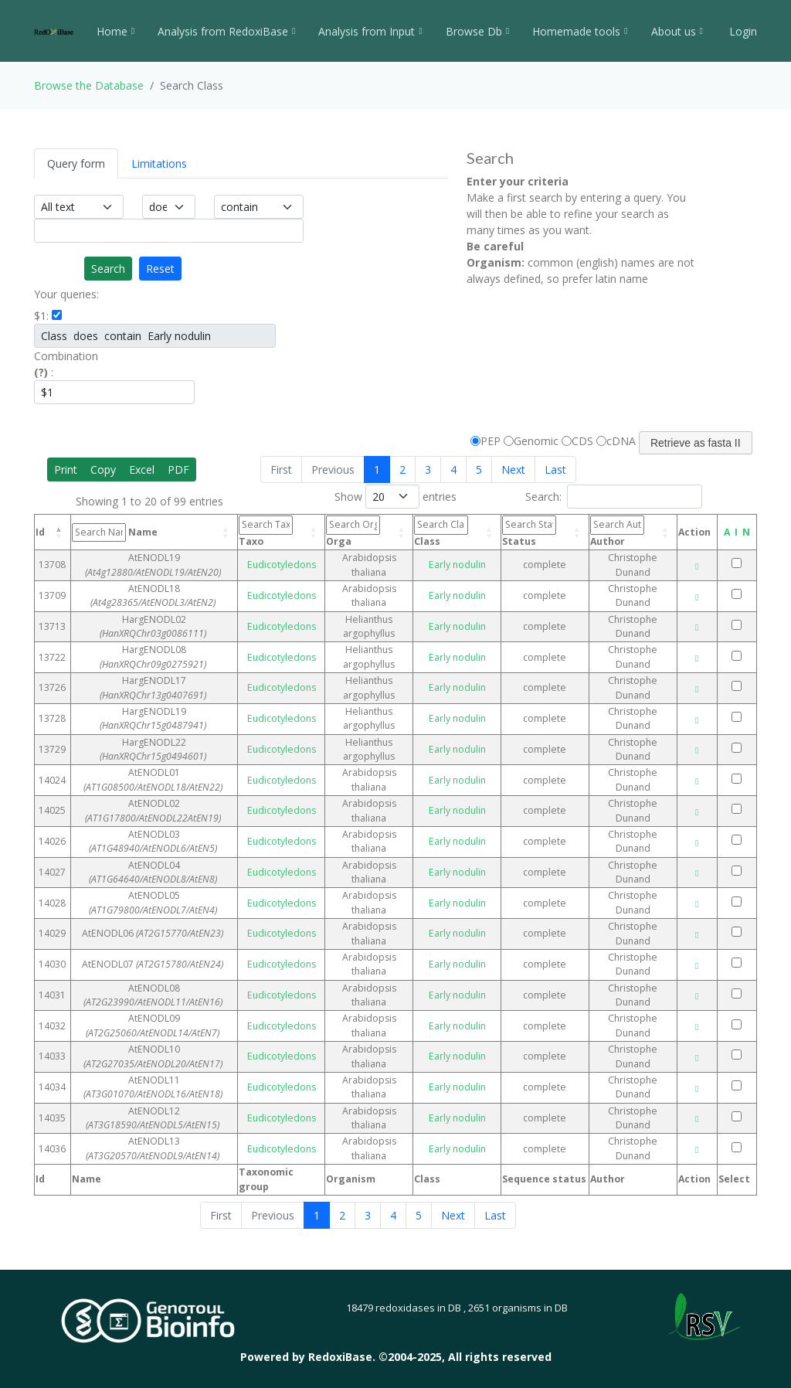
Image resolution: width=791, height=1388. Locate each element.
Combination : (66, 364)
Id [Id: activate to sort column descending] (40, 532)
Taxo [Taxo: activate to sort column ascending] (276, 531)
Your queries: (66, 294)
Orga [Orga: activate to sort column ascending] (357, 531)
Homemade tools (579, 31)
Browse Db (477, 31)
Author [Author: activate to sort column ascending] (609, 531)
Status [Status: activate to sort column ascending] (526, 531)
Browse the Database (89, 85)
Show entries (395, 497)
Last (555, 469)
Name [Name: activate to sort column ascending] (138, 532)
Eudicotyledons (287, 564)
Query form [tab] (76, 163)
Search (108, 268)
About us (677, 31)
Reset (160, 268)
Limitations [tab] (159, 163)
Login (741, 31)
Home (115, 31)
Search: (613, 497)
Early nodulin (457, 564)
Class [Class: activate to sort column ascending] (444, 531)
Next (513, 469)
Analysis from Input (370, 31)
